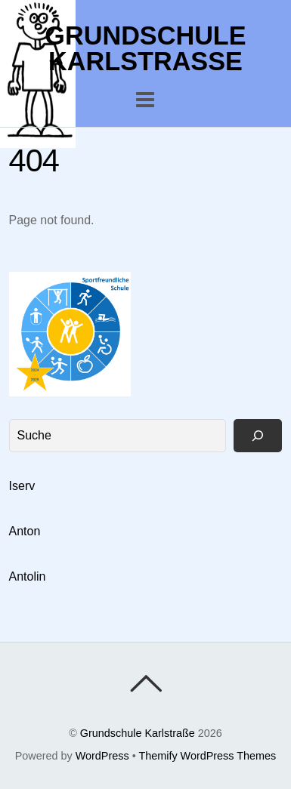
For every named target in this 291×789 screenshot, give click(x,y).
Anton (25, 531)
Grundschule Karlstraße (137, 733)
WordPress (102, 756)
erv (26, 485)
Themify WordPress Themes (207, 756)
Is (13, 485)
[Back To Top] (145, 683)
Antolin (27, 576)
